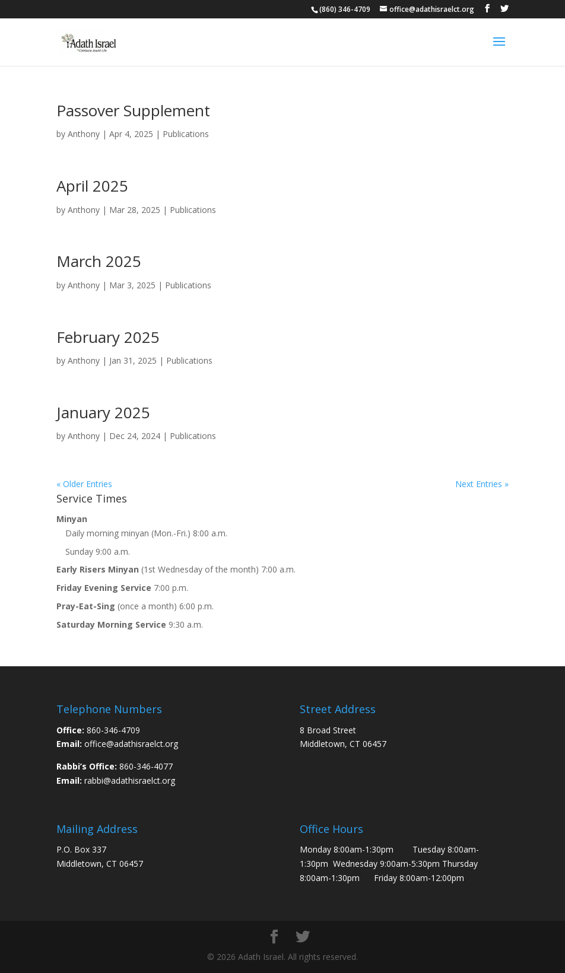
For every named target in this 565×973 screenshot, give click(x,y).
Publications (186, 133)
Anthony (84, 133)
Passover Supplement (133, 110)
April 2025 (92, 185)
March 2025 (98, 261)
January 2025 (103, 412)
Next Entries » (482, 483)
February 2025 (108, 337)
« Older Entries (84, 483)
